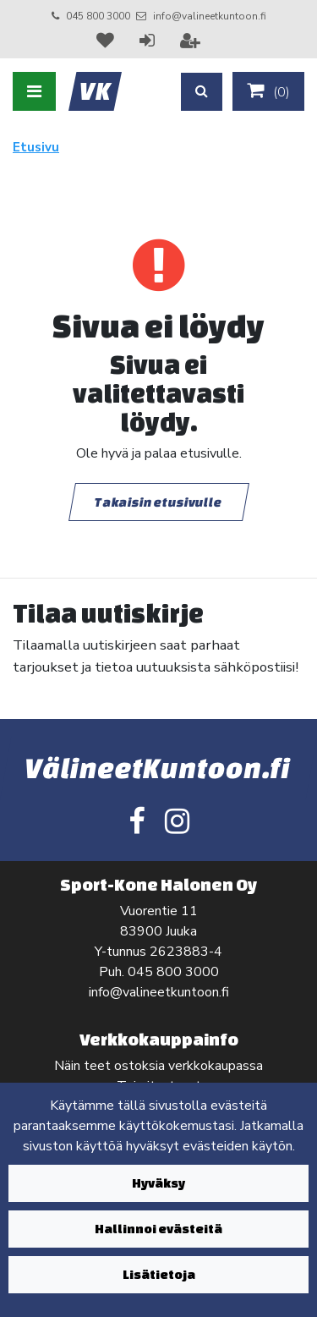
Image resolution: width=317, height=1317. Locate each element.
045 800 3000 (98, 16)
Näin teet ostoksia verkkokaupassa (158, 1065)
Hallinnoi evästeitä (158, 1228)
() (268, 91)
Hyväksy (158, 1183)
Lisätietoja (159, 1274)
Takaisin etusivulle (159, 502)
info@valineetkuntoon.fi (209, 16)
